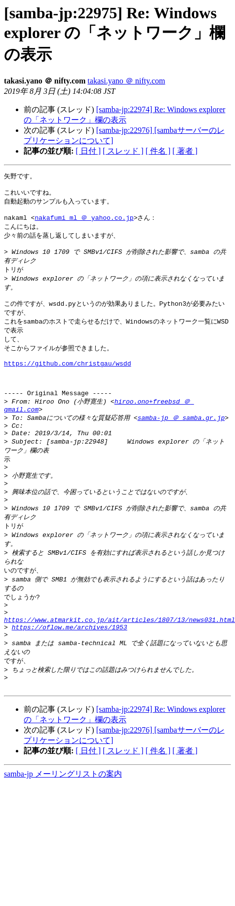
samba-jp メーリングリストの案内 (63, 827)
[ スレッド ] (123, 151)
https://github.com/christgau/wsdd (67, 380)
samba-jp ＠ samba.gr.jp (181, 443)
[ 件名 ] (158, 151)
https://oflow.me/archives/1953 (69, 673)
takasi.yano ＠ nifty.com (126, 81)
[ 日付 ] (88, 151)
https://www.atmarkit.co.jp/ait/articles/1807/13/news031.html (119, 664)
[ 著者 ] (184, 151)
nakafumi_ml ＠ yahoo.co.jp (84, 222)
